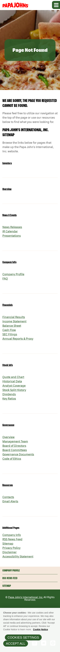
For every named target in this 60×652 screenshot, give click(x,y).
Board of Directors (14, 445)
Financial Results (13, 317)
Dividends (9, 394)
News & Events (9, 215)
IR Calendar (10, 231)
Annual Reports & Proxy (17, 338)
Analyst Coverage (14, 385)
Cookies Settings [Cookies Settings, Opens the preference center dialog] (23, 638)
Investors (7, 163)
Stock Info (7, 365)
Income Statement (14, 321)
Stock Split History (14, 390)
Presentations (11, 235)
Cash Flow (9, 330)
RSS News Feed (12, 539)
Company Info (9, 262)
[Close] (56, 612)
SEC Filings (9, 334)
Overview (7, 189)
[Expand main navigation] (56, 5)
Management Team (15, 441)
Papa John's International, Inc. (25, 597)
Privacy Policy (11, 548)
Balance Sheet (11, 325)
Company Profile (13, 274)
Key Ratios (9, 398)
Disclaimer (9, 552)
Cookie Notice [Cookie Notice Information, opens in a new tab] (40, 630)
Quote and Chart (13, 377)
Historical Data (12, 381)
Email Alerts (10, 501)
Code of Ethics (11, 458)
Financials (7, 305)
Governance (8, 425)
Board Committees (14, 450)
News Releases (12, 227)
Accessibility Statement (17, 556)
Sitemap (7, 543)
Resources (7, 485)
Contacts (8, 497)
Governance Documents (18, 454)
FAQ (5, 278)
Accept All (15, 644)
